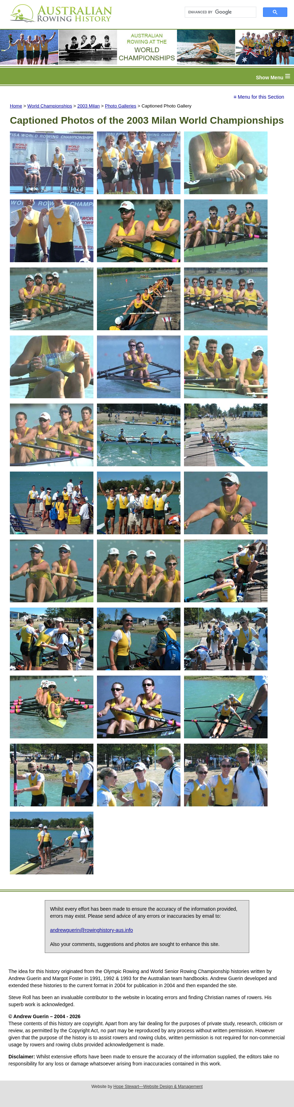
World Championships (49, 106)
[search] (217, 12)
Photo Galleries (120, 106)
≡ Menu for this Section (258, 97)
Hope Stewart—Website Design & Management (158, 1086)
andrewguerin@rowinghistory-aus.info (91, 930)
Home (16, 106)
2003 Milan (88, 106)
